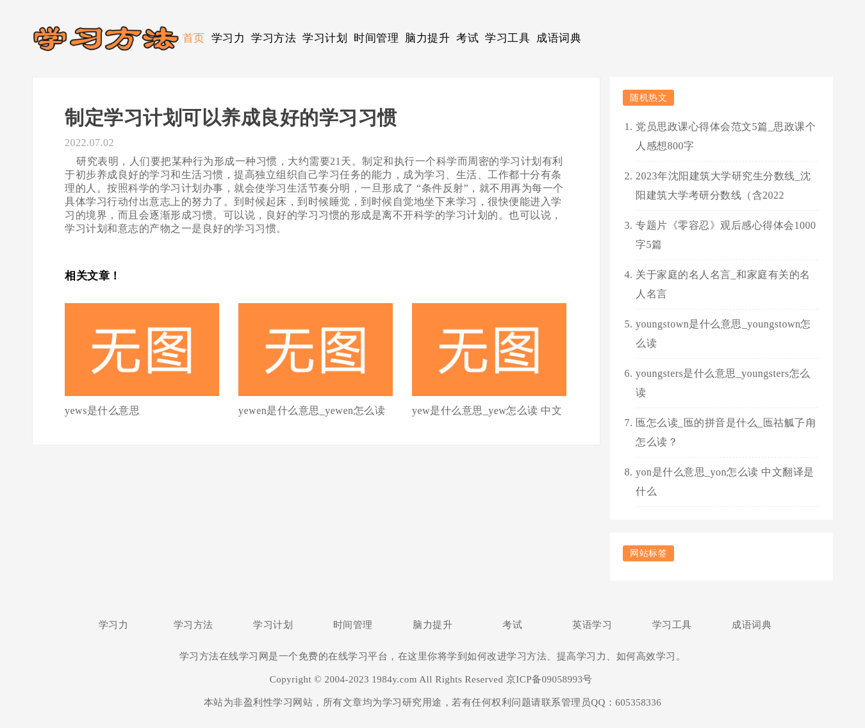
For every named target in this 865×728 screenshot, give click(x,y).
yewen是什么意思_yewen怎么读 (311, 410)
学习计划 (324, 38)
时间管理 (376, 38)
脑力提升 (427, 38)
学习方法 (273, 38)
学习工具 (507, 38)
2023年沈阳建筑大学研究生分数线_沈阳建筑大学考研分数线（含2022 (723, 185)
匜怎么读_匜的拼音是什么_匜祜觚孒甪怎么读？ (726, 432)
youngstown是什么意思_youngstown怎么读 (723, 333)
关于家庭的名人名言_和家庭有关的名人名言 (723, 284)
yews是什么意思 (102, 410)
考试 (467, 38)
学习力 (228, 38)
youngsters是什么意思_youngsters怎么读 (723, 383)
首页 (194, 38)
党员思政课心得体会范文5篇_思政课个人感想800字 (726, 136)
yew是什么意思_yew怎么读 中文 (487, 410)
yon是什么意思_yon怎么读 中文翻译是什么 (725, 482)
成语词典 (558, 38)
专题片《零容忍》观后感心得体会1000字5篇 (726, 235)
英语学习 (592, 625)
